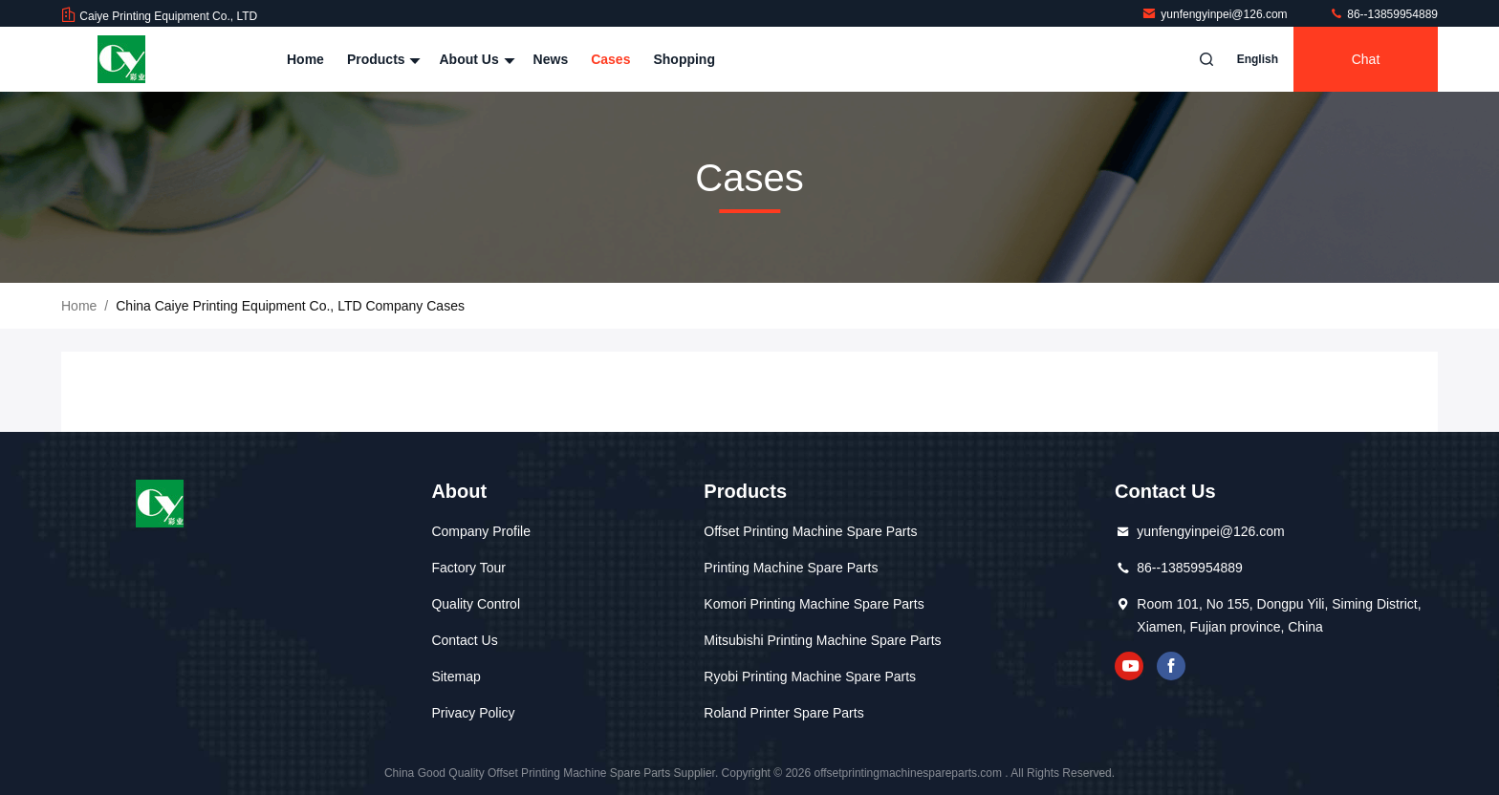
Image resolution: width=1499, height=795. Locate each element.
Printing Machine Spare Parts (791, 567)
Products (382, 59)
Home (305, 59)
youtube (1129, 666)
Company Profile (481, 531)
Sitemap (455, 676)
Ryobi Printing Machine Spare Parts (810, 676)
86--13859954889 (1383, 14)
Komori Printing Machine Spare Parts (813, 604)
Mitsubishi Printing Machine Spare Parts (822, 640)
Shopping (684, 59)
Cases (610, 59)
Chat (1366, 59)
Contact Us (464, 640)
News (551, 59)
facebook (1171, 666)
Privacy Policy (472, 712)
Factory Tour (468, 567)
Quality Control (475, 604)
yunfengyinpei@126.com (1216, 14)
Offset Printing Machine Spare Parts (810, 531)
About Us (474, 59)
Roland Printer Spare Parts (783, 712)
